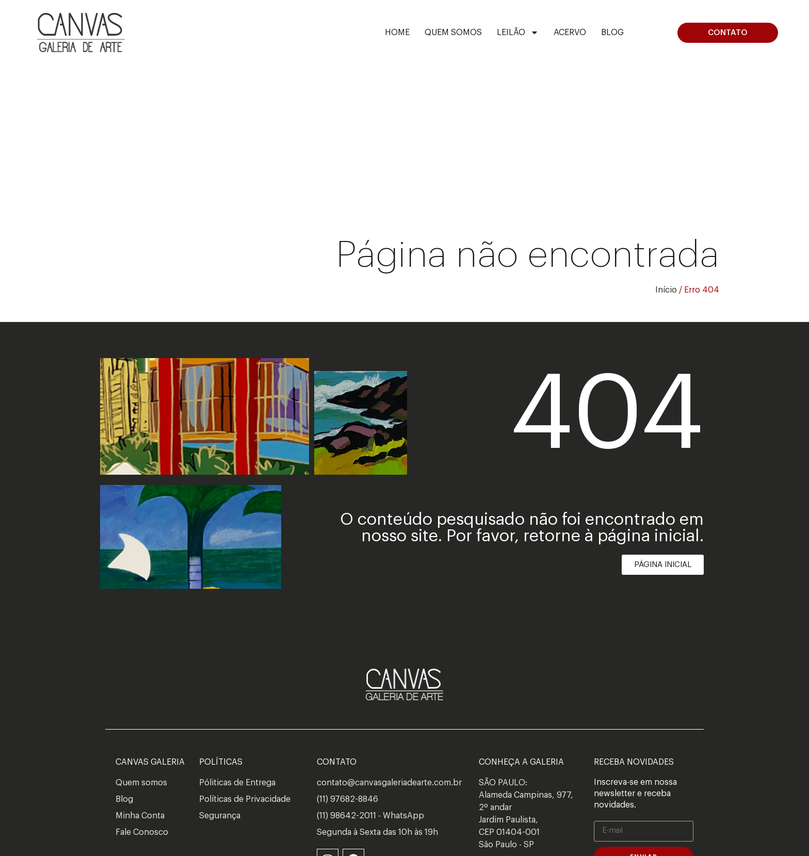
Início (666, 290)
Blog (612, 32)
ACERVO (570, 32)
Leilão (518, 32)
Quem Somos (453, 32)
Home (397, 32)
